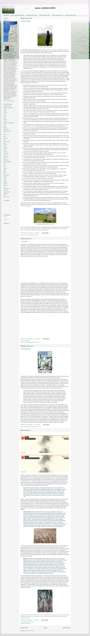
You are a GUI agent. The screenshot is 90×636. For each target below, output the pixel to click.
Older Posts (66, 627)
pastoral (5, 154)
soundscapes (6, 175)
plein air (5, 158)
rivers (25, 234)
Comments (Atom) (30, 630)
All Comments (7, 219)
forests (5, 126)
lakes (5, 136)
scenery (5, 168)
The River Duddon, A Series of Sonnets (47, 49)
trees (5, 186)
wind (4, 195)
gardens (5, 127)
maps (5, 143)
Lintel (58, 614)
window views (6, 196)
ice (4, 132)
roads (5, 164)
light (28, 426)
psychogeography (7, 161)
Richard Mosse (54, 245)
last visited (61, 475)
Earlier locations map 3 (57, 15)
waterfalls (6, 193)
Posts (6, 216)
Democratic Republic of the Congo (32, 342)
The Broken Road (25, 349)
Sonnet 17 (52, 224)
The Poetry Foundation (25, 205)
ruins (5, 166)
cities (5, 114)
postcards (6, 159)
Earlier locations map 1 (31, 15)
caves (25, 426)
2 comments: (37, 232)
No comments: (37, 338)
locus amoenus (7, 141)
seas (5, 169)
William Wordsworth (34, 234)
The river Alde (27, 623)
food (4, 124)
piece (43, 376)
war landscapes (27, 340)
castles (5, 111)
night (5, 149)
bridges (5, 109)
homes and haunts (7, 131)
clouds (5, 116)
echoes (5, 121)
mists (5, 146)
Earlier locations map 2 (44, 15)
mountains (6, 148)
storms (5, 180)
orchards (5, 151)
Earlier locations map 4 (70, 15)
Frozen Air (6, 20)
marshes (5, 144)
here (31, 79)
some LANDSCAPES (45, 8)
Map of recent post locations (17, 15)
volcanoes (6, 190)
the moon (5, 185)
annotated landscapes (8, 107)
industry (5, 134)
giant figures (6, 129)
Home (45, 627)
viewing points (6, 188)
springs (5, 176)
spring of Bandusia (54, 85)
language (5, 138)
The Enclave (23, 241)
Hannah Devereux (38, 614)
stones (28, 234)
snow (5, 173)
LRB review (30, 416)
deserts (5, 119)
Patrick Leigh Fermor (33, 426)
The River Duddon (25, 21)
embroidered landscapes (9, 122)
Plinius (12, 46)
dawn (5, 117)
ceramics (5, 112)
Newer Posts (24, 627)
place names (6, 156)
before (42, 479)
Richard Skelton (27, 622)
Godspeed (63, 580)
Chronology (6, 15)
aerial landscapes (7, 105)
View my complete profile (9, 100)
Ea (21, 433)
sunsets (5, 181)
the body (5, 183)
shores (39, 426)
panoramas (6, 153)
